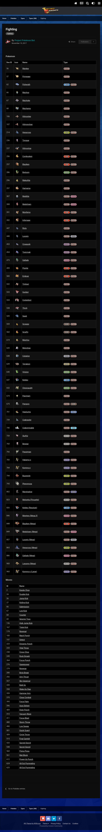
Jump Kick (23, 598)
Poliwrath (26, 84)
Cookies (75, 824)
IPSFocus (37, 824)
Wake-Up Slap (25, 689)
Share (72, 42)
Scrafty (25, 332)
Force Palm (24, 702)
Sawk (24, 316)
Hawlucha (26, 412)
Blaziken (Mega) (29, 524)
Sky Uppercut (24, 681)
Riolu (24, 228)
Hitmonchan (27, 124)
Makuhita (26, 180)
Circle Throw (24, 735)
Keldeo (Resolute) (29, 508)
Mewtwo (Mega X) (30, 516)
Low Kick (23, 611)
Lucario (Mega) (28, 540)
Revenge (22, 669)
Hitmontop (26, 148)
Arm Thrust (24, 677)
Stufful (25, 436)
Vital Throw (24, 648)
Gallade (25, 260)
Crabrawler (26, 420)
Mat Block (23, 755)
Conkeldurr (26, 300)
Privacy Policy (56, 824)
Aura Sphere (24, 706)
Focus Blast (24, 718)
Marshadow (27, 492)
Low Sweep (24, 726)
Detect (22, 640)
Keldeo (25, 380)
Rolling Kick (24, 603)
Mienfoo (25, 340)
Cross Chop (24, 652)
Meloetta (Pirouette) (30, 500)
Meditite (25, 196)
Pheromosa (27, 484)
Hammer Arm (25, 693)
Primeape (26, 76)
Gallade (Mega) (28, 556)
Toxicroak (26, 252)
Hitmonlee (26, 116)
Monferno (26, 212)
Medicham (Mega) (30, 532)
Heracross (26, 132)
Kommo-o (26, 468)
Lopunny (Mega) (29, 564)
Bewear (25, 444)
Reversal (22, 631)
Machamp (26, 108)
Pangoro (25, 404)
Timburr (25, 284)
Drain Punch (24, 710)
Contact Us (67, 824)
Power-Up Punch (26, 759)
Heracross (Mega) (29, 548)
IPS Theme (27, 824)
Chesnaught (27, 388)
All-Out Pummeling (27, 763)
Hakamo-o (26, 460)
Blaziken (25, 164)
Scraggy (25, 324)
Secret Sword (24, 747)
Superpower (24, 664)
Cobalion (26, 356)
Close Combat (25, 697)
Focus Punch (24, 660)
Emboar (25, 276)
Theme (46, 824)
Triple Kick (23, 627)
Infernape (26, 220)
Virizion (25, 372)
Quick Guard (24, 730)
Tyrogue (25, 140)
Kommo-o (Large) (29, 572)
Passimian (26, 452)
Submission (24, 607)
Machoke (26, 100)
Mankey (25, 68)
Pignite (25, 268)
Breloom (25, 172)
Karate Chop (24, 590)
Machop (25, 92)
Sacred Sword (25, 743)
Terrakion (26, 364)
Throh (24, 308)
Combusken (27, 156)
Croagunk (26, 244)
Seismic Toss (24, 619)
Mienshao (26, 348)
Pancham (26, 396)
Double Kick (24, 594)
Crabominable (28, 428)
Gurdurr (25, 292)
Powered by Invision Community (51, 826)
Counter (22, 615)
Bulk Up (22, 685)
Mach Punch (24, 636)
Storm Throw (24, 722)
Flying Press (24, 751)
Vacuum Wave (25, 714)
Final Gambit (24, 739)
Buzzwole (26, 476)
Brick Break (24, 673)
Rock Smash (24, 656)
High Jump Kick (25, 623)
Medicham (26, 204)
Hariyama (26, 188)
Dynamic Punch (25, 644)
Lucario (25, 236)
